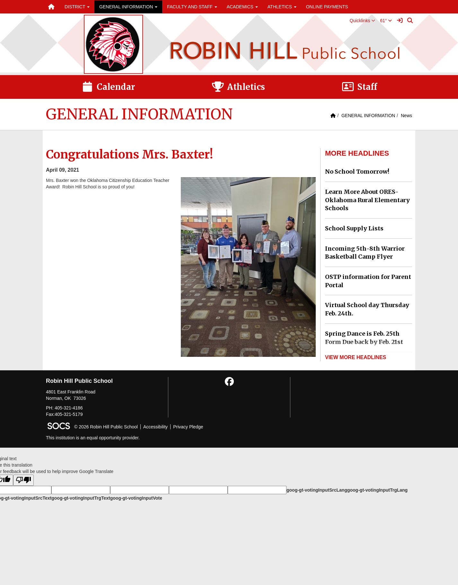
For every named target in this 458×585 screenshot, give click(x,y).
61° (386, 20)
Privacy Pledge (188, 426)
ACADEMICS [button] (242, 6)
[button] (362, 20)
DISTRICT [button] (77, 6)
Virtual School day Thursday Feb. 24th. (367, 309)
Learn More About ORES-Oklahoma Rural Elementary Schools (367, 200)
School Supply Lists (354, 228)
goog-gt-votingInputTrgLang (377, 490)
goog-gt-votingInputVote (136, 498)
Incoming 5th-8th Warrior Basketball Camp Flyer (365, 253)
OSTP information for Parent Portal (368, 281)
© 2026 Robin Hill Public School (106, 426)
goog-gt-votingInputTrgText (80, 498)
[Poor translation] (23, 480)
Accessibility (155, 426)
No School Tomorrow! (357, 171)
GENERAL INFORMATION (368, 115)
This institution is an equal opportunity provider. (93, 437)
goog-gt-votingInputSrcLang (316, 490)
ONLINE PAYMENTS (327, 6)
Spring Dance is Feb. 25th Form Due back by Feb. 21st (364, 338)
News (406, 115)
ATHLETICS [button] (282, 6)
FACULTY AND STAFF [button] (192, 6)
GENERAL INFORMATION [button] (128, 6)
